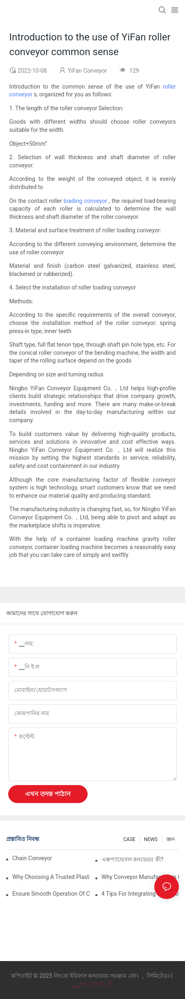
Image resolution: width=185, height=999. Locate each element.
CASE (129, 839)
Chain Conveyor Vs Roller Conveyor (33, 858)
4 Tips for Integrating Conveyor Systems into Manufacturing (140, 893)
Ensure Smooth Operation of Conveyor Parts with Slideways (51, 893)
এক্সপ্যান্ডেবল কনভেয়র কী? (133, 859)
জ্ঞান (170, 839)
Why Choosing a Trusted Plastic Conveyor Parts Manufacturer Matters (51, 877)
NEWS (151, 839)
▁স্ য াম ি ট (92, 984)
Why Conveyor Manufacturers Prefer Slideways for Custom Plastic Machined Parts (140, 877)
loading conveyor (86, 201)
